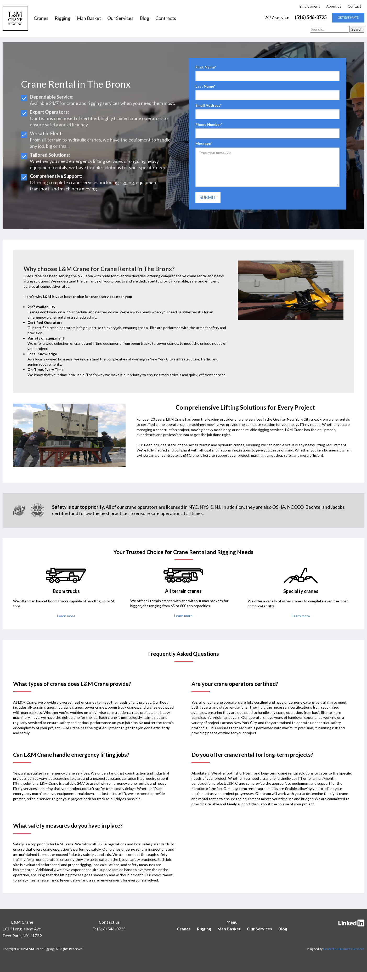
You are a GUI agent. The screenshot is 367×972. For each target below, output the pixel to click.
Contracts (165, 18)
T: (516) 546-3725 (109, 928)
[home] (15, 18)
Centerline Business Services (343, 949)
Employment (310, 6)
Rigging (62, 18)
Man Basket (89, 18)
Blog (144, 18)
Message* (203, 143)
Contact (354, 6)
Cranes (41, 18)
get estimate (348, 17)
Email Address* (208, 105)
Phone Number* (208, 124)
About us (333, 6)
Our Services (120, 18)
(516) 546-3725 (311, 17)
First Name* (205, 67)
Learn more (66, 616)
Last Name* (205, 86)
